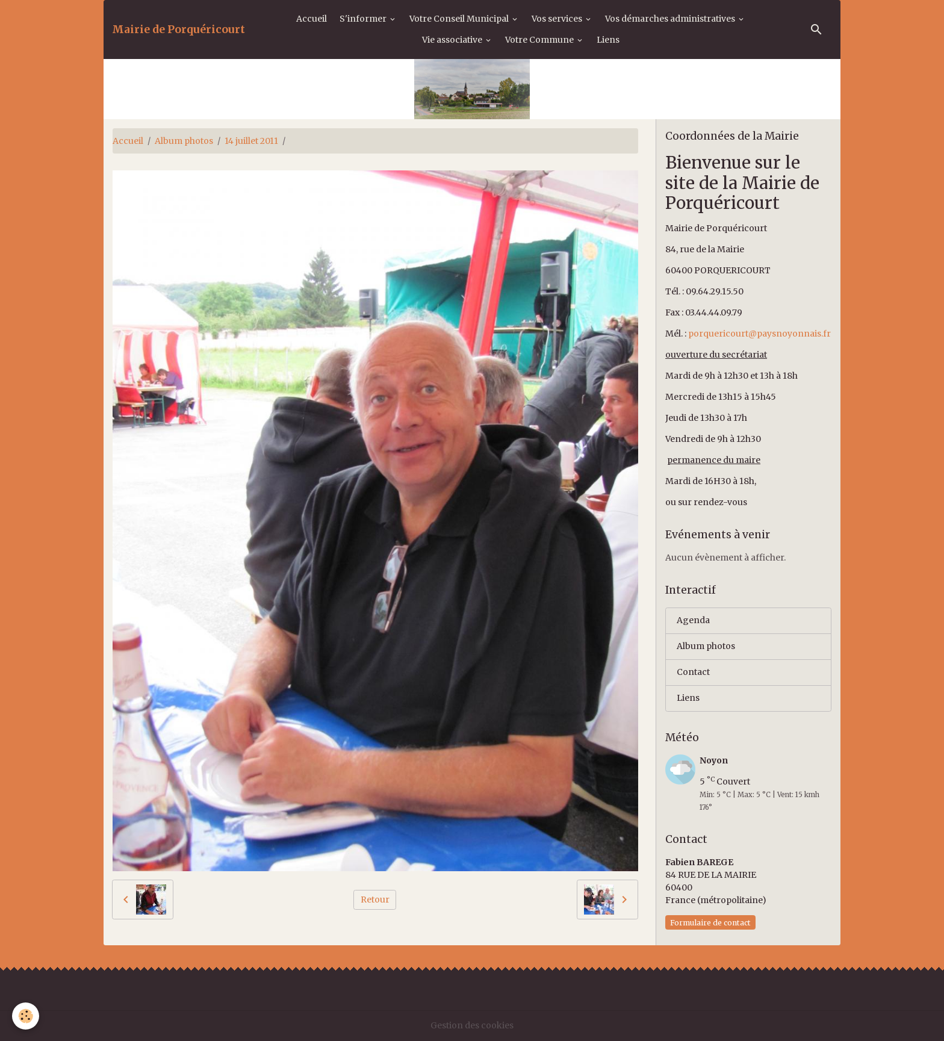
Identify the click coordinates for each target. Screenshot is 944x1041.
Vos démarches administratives (671, 18)
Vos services (558, 18)
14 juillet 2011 (251, 140)
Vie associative (453, 39)
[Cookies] (25, 1016)
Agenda (693, 620)
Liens (608, 39)
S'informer (364, 18)
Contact (693, 672)
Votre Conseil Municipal (460, 18)
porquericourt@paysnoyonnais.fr (759, 333)
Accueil (311, 18)
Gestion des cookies (472, 1025)
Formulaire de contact (710, 922)
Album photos (184, 140)
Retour (375, 899)
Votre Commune (540, 39)
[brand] (178, 29)
